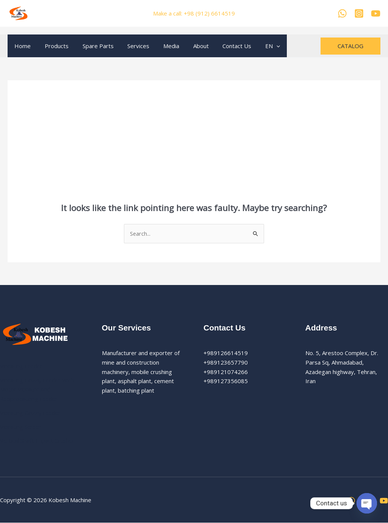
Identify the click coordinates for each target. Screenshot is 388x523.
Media (160, 46)
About (187, 46)
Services (130, 46)
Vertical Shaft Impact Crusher (38, 441)
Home (21, 46)
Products (53, 46)
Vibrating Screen (21, 427)
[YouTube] (375, 13)
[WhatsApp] (342, 13)
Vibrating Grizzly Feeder (31, 413)
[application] (257, 45)
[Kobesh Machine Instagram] (359, 13)
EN (253, 45)
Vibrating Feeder (22, 366)
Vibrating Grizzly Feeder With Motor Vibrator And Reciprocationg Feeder (38, 389)
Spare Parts (91, 46)
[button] (350, 46)
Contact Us (220, 46)
